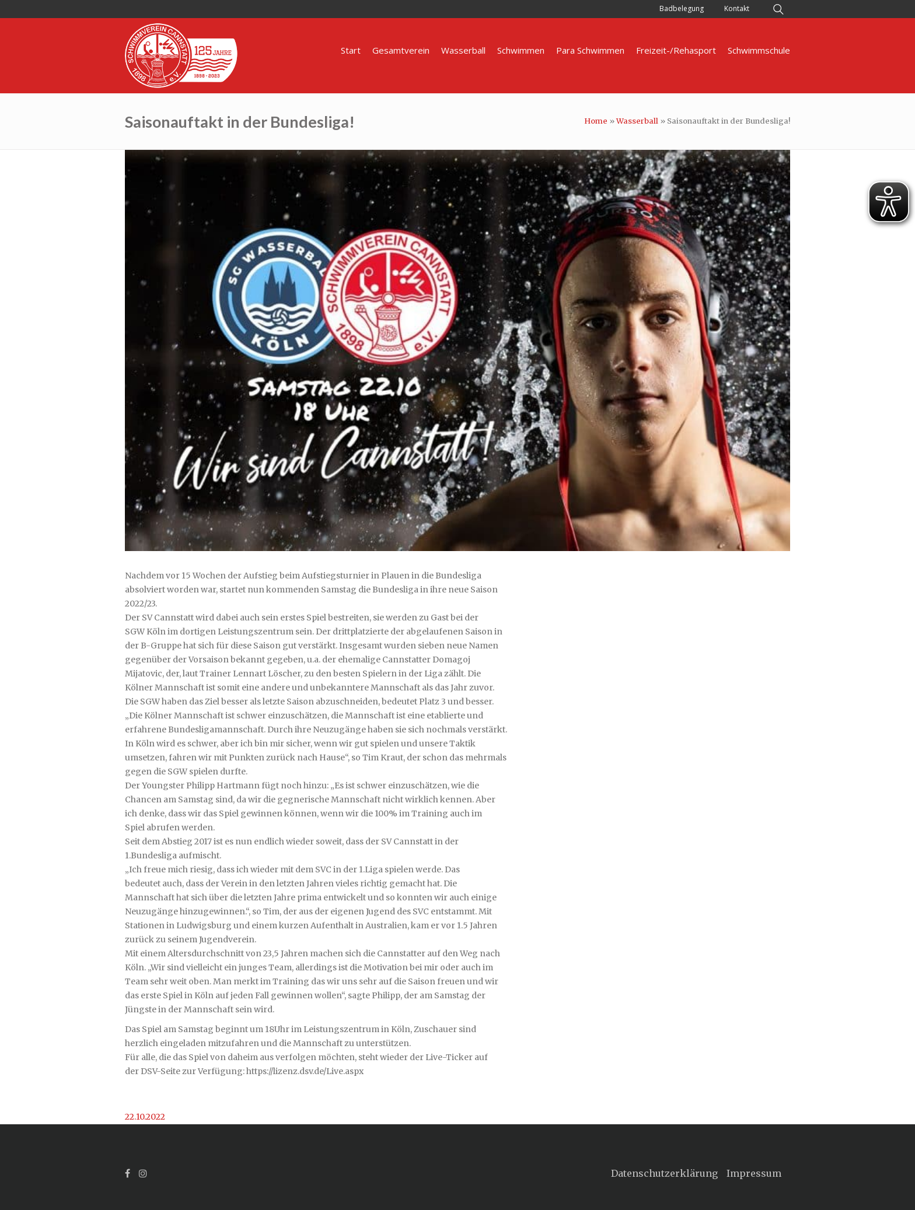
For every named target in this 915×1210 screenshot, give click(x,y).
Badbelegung (681, 8)
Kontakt (736, 8)
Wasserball (637, 121)
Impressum (754, 1173)
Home (595, 121)
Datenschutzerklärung (664, 1173)
